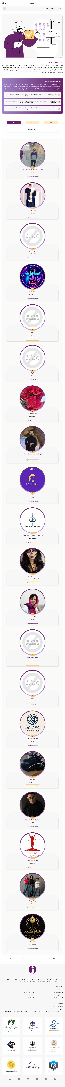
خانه (58, 8)
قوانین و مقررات (58, 997)
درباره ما (31, 989)
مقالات (31, 995)
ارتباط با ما (30, 997)
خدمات (60, 989)
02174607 (54, 1006)
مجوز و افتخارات (58, 992)
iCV (32, 122)
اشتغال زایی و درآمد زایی (27, 992)
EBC (14, 122)
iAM (51, 122)
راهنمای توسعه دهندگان (56, 995)
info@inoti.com (55, 1009)
